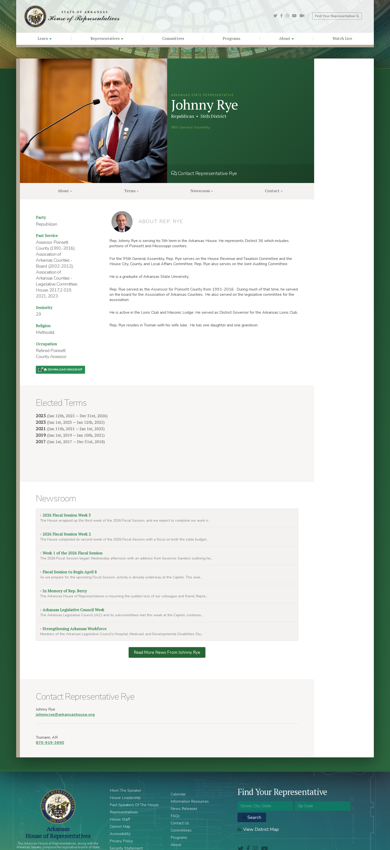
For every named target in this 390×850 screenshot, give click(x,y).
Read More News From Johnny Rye (167, 628)
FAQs (175, 791)
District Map (120, 802)
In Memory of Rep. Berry (63, 567)
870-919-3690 (50, 719)
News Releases (184, 784)
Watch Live (342, 38)
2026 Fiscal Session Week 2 (65, 510)
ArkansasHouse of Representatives (57, 808)
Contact (274, 190)
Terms (131, 190)
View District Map (258, 805)
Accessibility (120, 809)
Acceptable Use (123, 831)
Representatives (107, 38)
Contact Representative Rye (204, 173)
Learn (45, 38)
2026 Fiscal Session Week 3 (65, 491)
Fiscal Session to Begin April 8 (68, 548)
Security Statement (126, 824)
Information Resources (190, 777)
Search (252, 793)
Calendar (178, 770)
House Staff (120, 795)
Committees (173, 38)
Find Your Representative (337, 16)
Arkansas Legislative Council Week (72, 586)
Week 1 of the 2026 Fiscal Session (71, 529)
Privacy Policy (121, 817)
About (286, 38)
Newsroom (202, 190)
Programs (231, 38)
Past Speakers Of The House (134, 781)
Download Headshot (63, 369)
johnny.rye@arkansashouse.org (65, 690)
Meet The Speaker (125, 766)
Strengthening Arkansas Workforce (73, 605)
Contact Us (180, 799)
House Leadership (125, 773)
